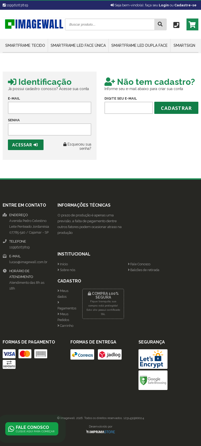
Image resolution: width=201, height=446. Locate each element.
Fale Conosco (139, 264)
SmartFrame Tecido (25, 45)
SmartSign (184, 45)
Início (63, 264)
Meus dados (63, 294)
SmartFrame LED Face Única (78, 45)
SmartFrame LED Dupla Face (139, 45)
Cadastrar (176, 108)
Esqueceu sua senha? (77, 146)
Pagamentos (66, 305)
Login (164, 5)
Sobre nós (66, 270)
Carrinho (65, 326)
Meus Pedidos (63, 317)
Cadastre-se (185, 5)
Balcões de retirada (143, 270)
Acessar (25, 145)
